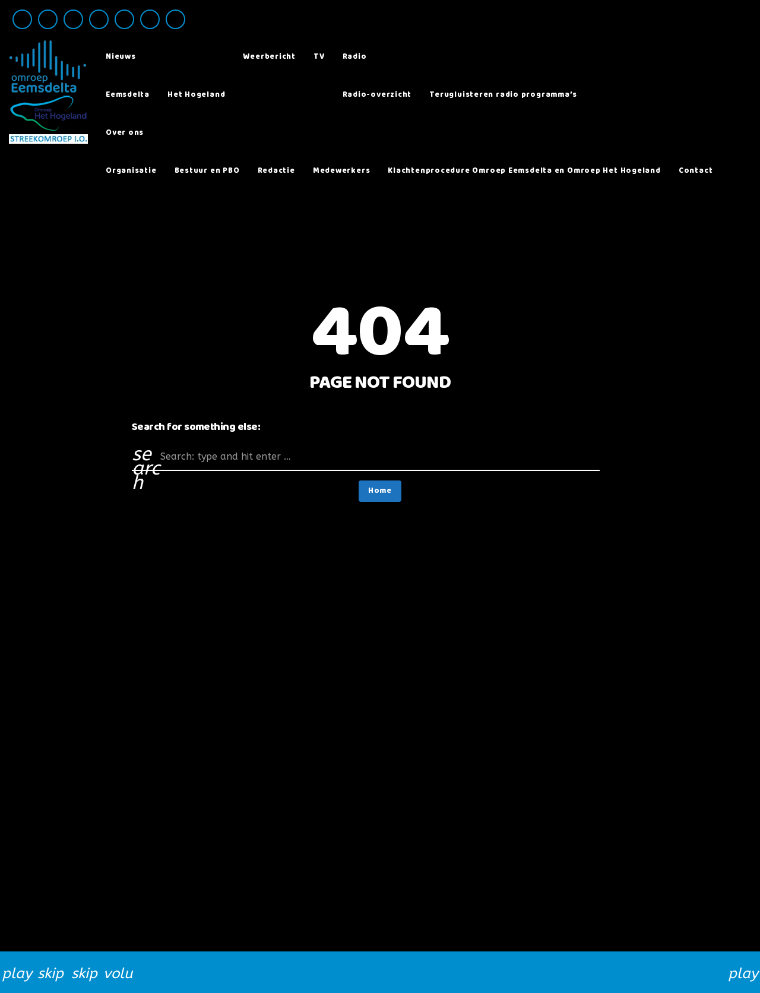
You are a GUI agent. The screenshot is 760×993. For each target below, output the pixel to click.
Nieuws (121, 56)
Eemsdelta (128, 94)
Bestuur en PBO (207, 171)
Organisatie (131, 171)
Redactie (276, 171)
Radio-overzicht (377, 94)
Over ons (125, 133)
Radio (355, 56)
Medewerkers (341, 171)
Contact (695, 171)
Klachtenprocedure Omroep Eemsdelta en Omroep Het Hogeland (524, 171)
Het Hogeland (196, 94)
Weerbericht (269, 56)
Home (380, 491)
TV (319, 56)
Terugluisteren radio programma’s (503, 94)
